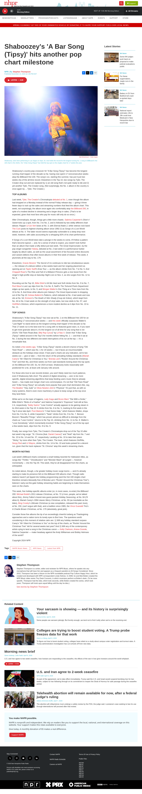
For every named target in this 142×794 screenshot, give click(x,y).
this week (56, 326)
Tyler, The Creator (30, 205)
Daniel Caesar (54, 439)
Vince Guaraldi (76, 511)
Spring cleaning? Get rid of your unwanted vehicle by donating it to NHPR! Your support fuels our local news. (71, 30)
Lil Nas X (61, 338)
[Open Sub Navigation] (18, 23)
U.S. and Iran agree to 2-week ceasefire (67, 677)
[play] (5, 16)
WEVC (81, 769)
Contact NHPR (55, 759)
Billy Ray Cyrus (45, 338)
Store (125, 23)
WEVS (81, 782)
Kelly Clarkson (66, 534)
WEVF (81, 771)
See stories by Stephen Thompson (32, 591)
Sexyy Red (17, 448)
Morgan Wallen (49, 294)
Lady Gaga (49, 404)
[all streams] (132, 16)
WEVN (81, 777)
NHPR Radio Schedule (57, 764)
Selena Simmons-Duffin (45, 706)
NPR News (37, 553)
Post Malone (37, 416)
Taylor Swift (31, 274)
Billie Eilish (40, 288)
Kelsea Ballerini (35, 300)
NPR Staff (40, 681)
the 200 (78, 213)
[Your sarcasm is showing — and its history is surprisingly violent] (19, 620)
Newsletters (27, 23)
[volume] (12, 16)
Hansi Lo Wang (42, 643)
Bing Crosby (23, 508)
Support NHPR (18, 740)
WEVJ (81, 775)
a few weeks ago (28, 352)
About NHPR (87, 23)
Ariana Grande (80, 534)
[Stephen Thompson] (9, 575)
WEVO (81, 778)
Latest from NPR (53, 553)
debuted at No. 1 (60, 205)
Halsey (35, 254)
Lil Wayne (30, 448)
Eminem (28, 303)
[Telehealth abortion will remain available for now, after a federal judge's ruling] (19, 704)
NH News (123, 58)
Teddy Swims (33, 410)
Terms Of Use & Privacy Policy (89, 759)
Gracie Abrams (29, 268)
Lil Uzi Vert (31, 231)
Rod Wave (16, 291)
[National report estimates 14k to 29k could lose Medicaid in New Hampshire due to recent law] (111, 116)
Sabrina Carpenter (73, 225)
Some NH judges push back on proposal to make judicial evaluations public (127, 66)
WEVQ (81, 780)
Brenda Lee (54, 364)
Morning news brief (19, 656)
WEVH (81, 773)
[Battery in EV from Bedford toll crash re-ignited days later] (111, 99)
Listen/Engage (70, 23)
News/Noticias (9, 23)
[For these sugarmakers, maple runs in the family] (111, 82)
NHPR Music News (19, 553)
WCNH (81, 768)
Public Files (83, 764)
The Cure (16, 234)
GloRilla (15, 309)
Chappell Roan (18, 277)
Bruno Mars (63, 404)
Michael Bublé (23, 499)
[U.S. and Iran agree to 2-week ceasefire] (19, 683)
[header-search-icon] (122, 6)
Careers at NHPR (56, 769)
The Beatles (17, 393)
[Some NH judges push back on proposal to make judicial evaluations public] (111, 62)
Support (134, 6)
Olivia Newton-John (45, 393)
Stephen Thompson (22, 77)
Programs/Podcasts (48, 23)
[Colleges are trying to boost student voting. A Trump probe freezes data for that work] (19, 642)
